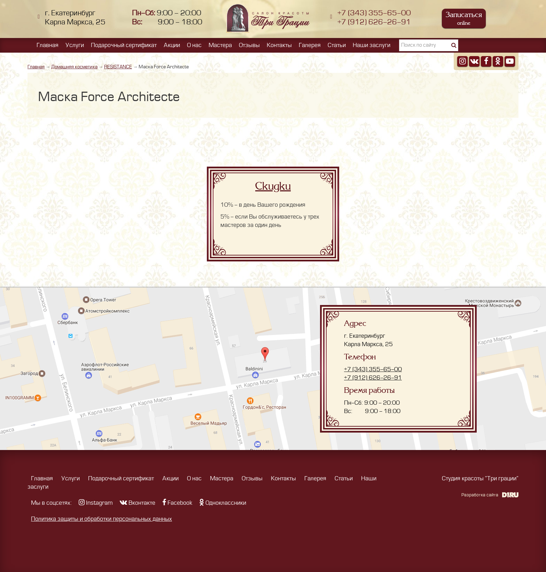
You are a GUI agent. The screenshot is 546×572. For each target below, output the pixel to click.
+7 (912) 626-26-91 (374, 22)
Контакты (279, 45)
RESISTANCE (118, 66)
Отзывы (249, 45)
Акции (172, 45)
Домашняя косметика (74, 66)
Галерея (310, 45)
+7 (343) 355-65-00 (374, 13)
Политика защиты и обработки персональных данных (101, 519)
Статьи (337, 45)
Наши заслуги (371, 45)
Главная (47, 45)
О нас (194, 45)
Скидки (273, 186)
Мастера (220, 45)
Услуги (74, 45)
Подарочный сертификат (124, 45)
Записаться (464, 18)
